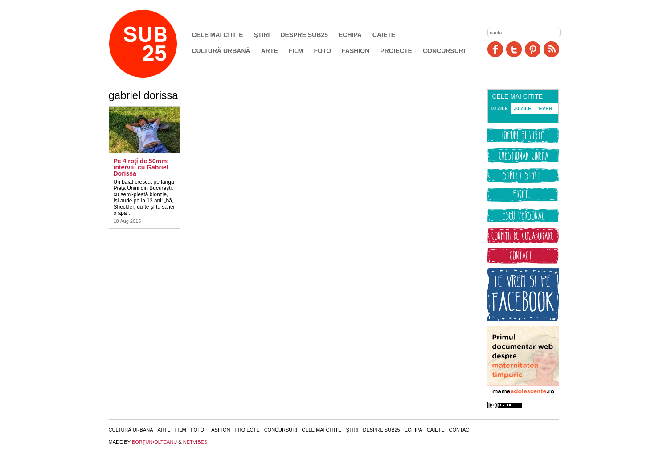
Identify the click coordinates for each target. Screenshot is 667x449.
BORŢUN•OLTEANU (154, 442)
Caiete (383, 34)
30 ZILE (522, 108)
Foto (322, 50)
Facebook (495, 49)
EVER (545, 108)
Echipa (350, 34)
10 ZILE (499, 108)
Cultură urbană (221, 50)
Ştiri (262, 34)
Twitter (514, 49)
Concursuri (444, 50)
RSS (551, 49)
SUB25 (153, 43)
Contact (460, 430)
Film (296, 50)
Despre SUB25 (304, 34)
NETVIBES (195, 442)
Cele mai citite (217, 34)
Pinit (532, 49)
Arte (269, 50)
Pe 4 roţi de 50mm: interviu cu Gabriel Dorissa (141, 167)
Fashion (355, 50)
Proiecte (396, 50)
